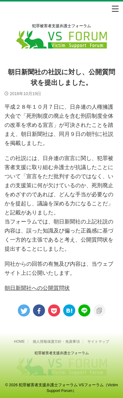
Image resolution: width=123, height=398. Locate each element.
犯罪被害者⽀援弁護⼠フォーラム (61, 353)
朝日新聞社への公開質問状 (37, 288)
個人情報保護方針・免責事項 (56, 341)
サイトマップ (98, 341)
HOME (19, 341)
